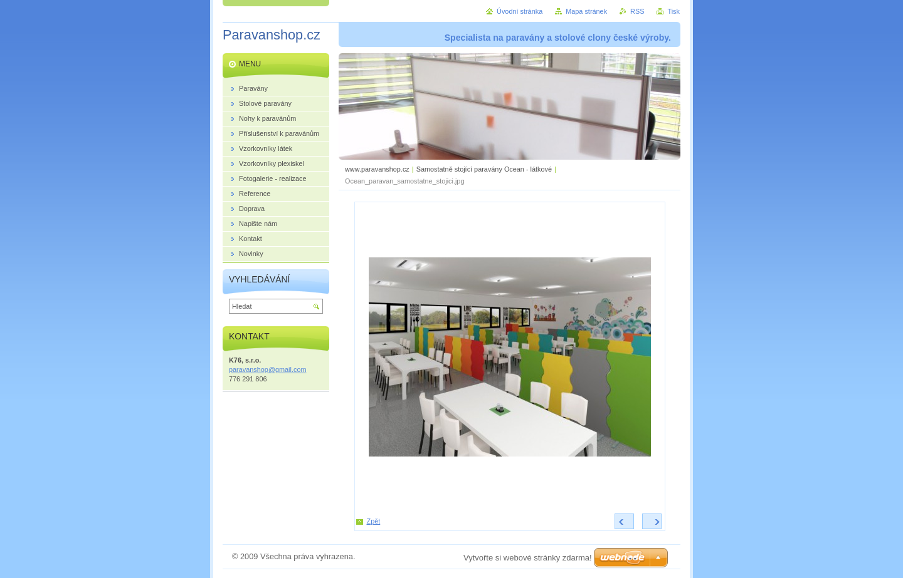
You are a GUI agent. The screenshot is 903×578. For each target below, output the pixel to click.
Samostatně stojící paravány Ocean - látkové (484, 169)
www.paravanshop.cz (377, 169)
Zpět (374, 521)
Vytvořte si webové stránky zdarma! (527, 557)
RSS (637, 11)
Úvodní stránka (519, 11)
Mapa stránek (586, 11)
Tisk (673, 11)
